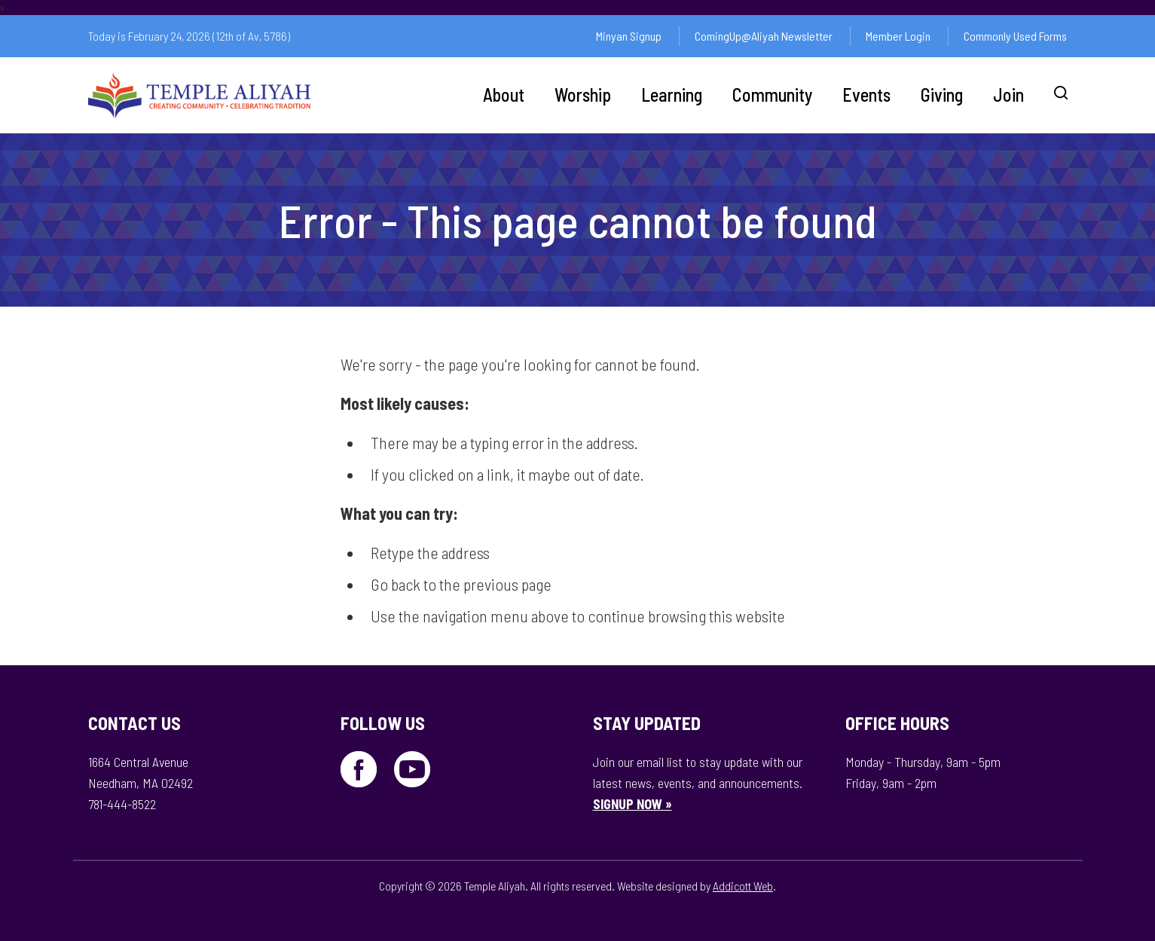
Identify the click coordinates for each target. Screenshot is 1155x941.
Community (772, 94)
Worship (583, 94)
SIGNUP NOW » (632, 804)
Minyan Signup (629, 36)
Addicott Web (743, 885)
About (503, 94)
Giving (942, 94)
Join (1008, 94)
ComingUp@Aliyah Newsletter (764, 36)
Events (866, 94)
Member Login (898, 36)
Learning (671, 94)
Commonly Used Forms (1015, 36)
